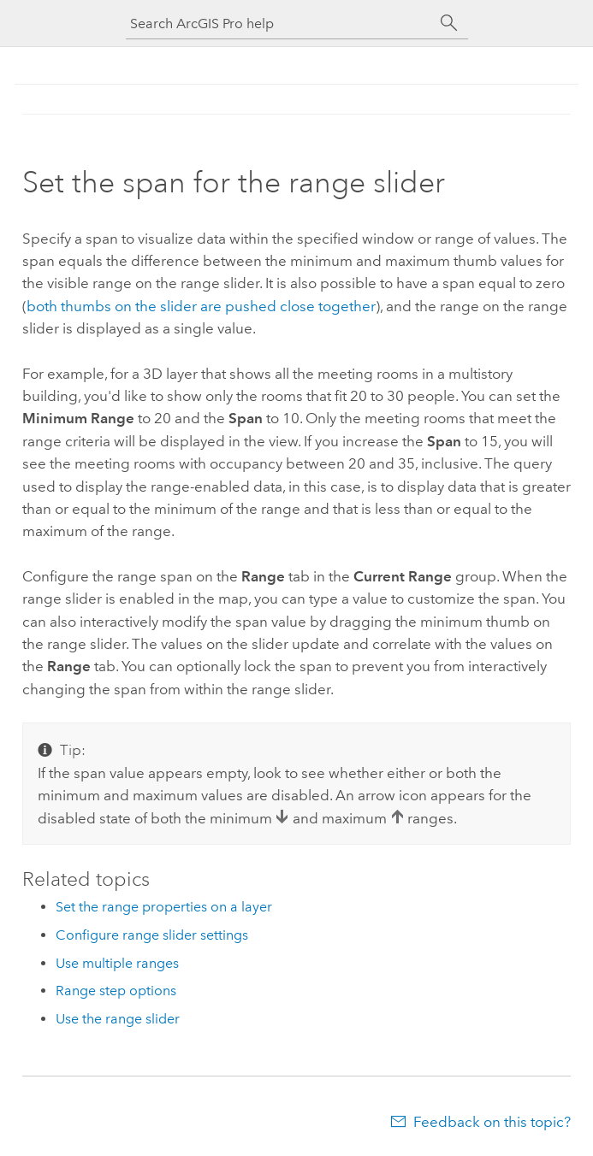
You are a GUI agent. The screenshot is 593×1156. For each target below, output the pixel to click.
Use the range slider (118, 1019)
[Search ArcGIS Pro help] (280, 23)
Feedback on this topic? (492, 1121)
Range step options (116, 990)
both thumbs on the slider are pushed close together (201, 306)
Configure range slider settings (152, 935)
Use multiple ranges (117, 963)
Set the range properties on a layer (164, 907)
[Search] (449, 23)
